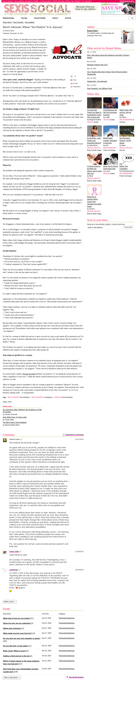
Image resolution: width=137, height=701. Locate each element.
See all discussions (76, 677)
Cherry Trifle (14, 551)
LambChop (13, 570)
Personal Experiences (67, 618)
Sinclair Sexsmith (29, 374)
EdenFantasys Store (127, 1)
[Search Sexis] (132, 18)
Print (74, 80)
